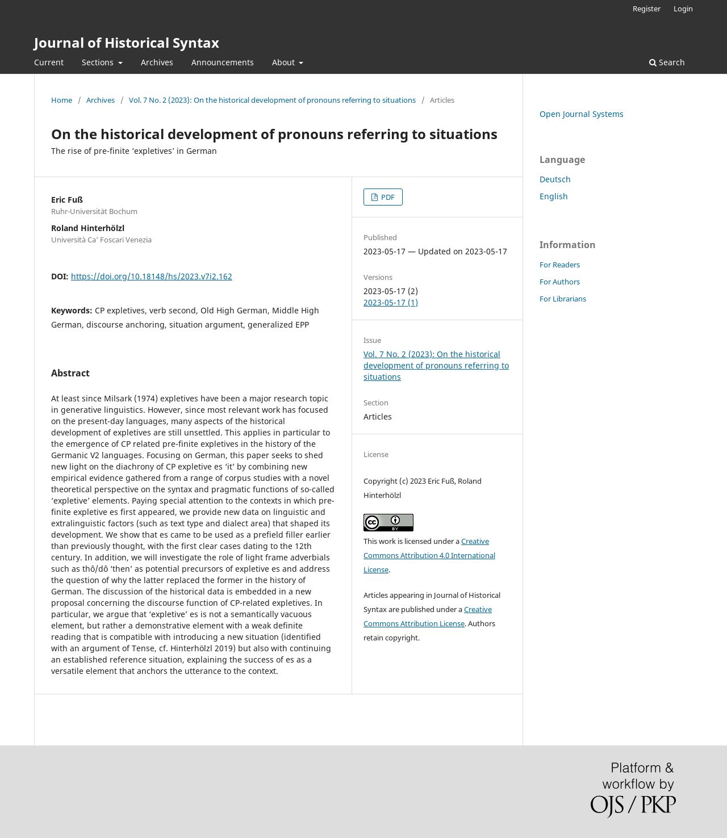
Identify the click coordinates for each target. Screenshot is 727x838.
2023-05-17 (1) (391, 302)
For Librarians (563, 299)
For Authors (560, 281)
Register (647, 8)
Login (683, 8)
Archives (157, 62)
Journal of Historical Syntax (126, 42)
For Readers (560, 264)
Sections (99, 62)
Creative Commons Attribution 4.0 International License (429, 555)
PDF (387, 197)
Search (667, 62)
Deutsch (555, 179)
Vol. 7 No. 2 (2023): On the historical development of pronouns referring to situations (272, 100)
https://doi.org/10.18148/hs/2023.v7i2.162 (151, 276)
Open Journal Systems (582, 113)
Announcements (222, 62)
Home (61, 100)
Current (49, 62)
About (284, 62)
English (554, 196)
